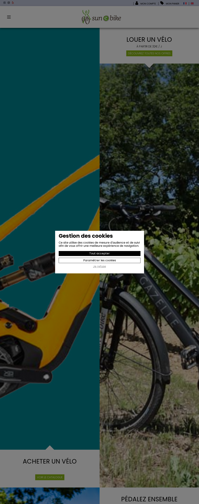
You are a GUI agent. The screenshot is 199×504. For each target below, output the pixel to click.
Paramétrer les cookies (99, 260)
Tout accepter (99, 253)
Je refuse (99, 266)
